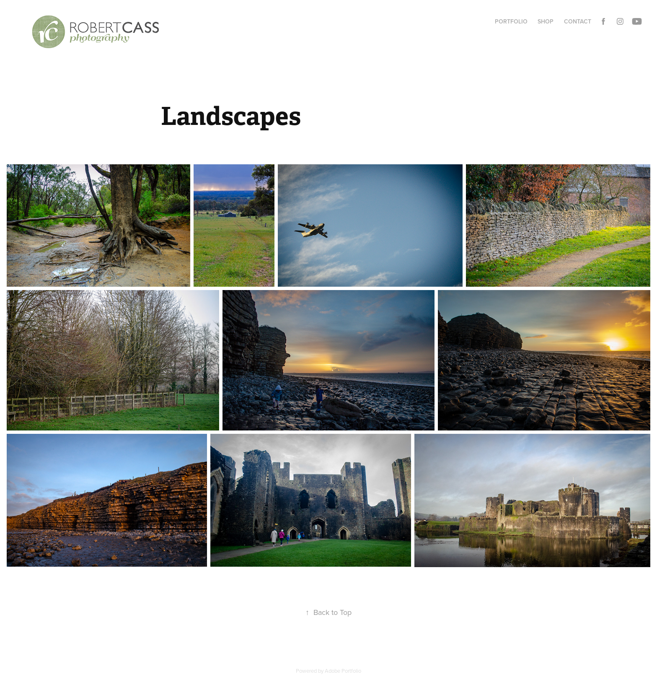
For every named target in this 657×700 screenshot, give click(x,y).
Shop (546, 21)
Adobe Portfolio (343, 670)
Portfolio (511, 21)
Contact (577, 21)
